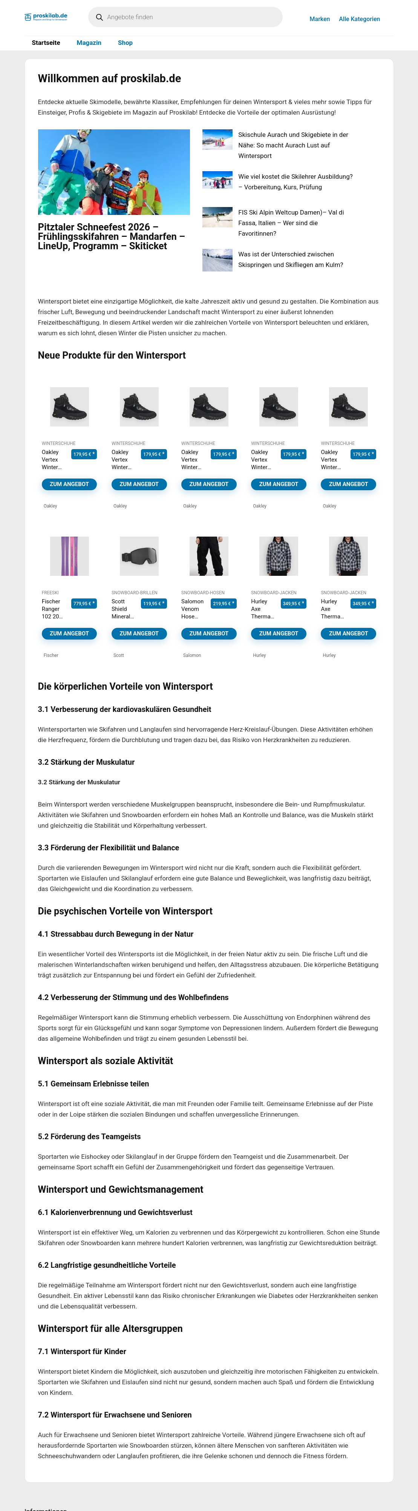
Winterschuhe (59, 443)
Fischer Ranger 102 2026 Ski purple (54, 616)
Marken (320, 19)
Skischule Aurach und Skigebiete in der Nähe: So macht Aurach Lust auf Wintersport (293, 145)
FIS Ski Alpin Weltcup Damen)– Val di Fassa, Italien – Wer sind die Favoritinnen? (291, 223)
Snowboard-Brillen (135, 592)
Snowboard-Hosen (203, 592)
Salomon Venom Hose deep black (192, 616)
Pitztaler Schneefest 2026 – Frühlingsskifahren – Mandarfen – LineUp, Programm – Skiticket (111, 236)
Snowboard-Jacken (273, 592)
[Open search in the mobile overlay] (185, 17)
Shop (125, 42)
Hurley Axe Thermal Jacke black (261, 616)
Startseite (46, 42)
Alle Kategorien (359, 19)
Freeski (50, 592)
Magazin (89, 42)
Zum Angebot (69, 484)
